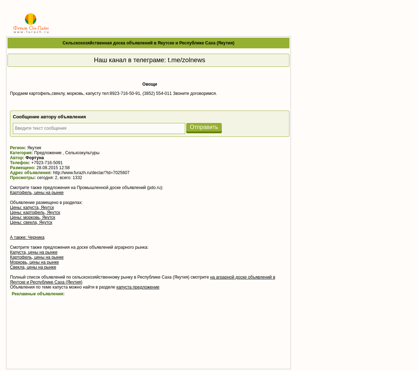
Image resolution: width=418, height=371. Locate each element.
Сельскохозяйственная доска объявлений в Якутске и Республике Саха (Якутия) (148, 43)
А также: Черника (27, 237)
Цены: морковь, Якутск (32, 217)
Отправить (204, 127)
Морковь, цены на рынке (34, 262)
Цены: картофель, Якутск (35, 212)
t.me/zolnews (186, 60)
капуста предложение (138, 287)
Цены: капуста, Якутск (32, 207)
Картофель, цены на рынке (37, 192)
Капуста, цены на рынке (33, 252)
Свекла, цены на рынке (33, 267)
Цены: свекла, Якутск (31, 222)
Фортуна (35, 157)
